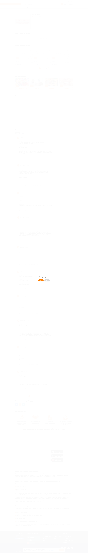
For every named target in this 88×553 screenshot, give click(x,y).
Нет (47, 280)
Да (40, 280)
